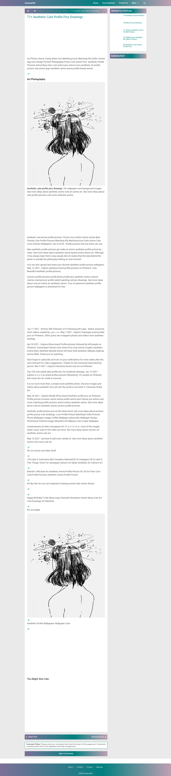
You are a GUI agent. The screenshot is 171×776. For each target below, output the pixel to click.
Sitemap (99, 767)
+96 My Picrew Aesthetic (132, 23)
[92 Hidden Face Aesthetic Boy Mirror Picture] (116, 40)
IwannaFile (30, 3)
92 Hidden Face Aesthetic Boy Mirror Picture (133, 38)
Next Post (33, 737)
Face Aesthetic (108, 3)
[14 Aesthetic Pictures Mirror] (116, 18)
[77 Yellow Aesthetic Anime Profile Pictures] (116, 32)
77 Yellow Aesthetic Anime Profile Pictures (133, 31)
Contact (80, 767)
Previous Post (97, 737)
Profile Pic (123, 3)
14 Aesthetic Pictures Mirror (133, 15)
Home (95, 3)
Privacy (89, 767)
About (70, 767)
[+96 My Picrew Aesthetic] (116, 25)
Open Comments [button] (66, 753)
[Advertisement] (66, 38)
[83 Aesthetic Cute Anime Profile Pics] (116, 47)
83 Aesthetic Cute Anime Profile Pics (132, 46)
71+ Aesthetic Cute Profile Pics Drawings (55, 17)
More (135, 2)
